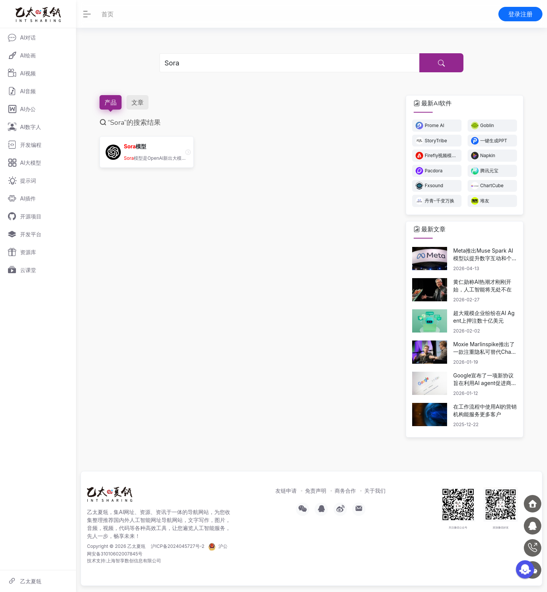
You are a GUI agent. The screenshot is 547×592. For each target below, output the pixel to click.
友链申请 (286, 490)
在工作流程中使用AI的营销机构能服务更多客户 (485, 410)
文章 (137, 102)
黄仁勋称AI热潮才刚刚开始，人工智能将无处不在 (482, 285)
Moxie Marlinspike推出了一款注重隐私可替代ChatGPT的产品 (485, 348)
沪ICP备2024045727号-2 (177, 546)
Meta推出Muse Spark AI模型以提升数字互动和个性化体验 (485, 254)
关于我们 (375, 490)
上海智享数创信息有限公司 (133, 560)
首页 (107, 14)
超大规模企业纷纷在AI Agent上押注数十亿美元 (484, 317)
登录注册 (520, 14)
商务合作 (345, 490)
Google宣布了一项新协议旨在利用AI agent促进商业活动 (485, 379)
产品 (110, 102)
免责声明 (315, 490)
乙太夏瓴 (136, 546)
